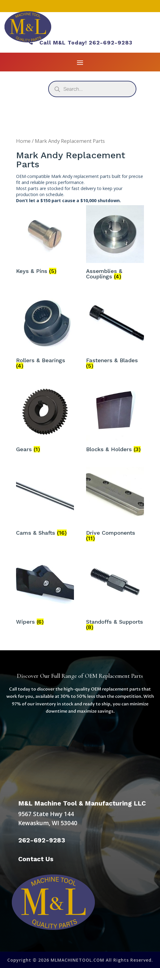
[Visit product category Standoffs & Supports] (115, 594)
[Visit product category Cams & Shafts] (45, 502)
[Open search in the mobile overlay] (92, 89)
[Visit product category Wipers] (45, 591)
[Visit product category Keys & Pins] (45, 241)
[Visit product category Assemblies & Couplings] (115, 243)
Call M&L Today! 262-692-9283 (80, 42)
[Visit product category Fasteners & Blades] (115, 332)
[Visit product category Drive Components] (115, 505)
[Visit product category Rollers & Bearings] (45, 332)
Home (23, 140)
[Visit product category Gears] (45, 419)
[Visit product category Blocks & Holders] (115, 419)
